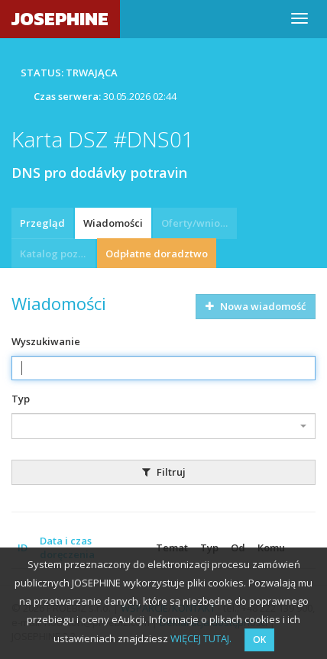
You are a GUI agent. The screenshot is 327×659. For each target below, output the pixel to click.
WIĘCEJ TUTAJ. (200, 638)
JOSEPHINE (59, 18)
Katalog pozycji (57, 253)
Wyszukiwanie (45, 341)
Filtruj (164, 472)
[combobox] (163, 426)
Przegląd (42, 223)
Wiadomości (113, 223)
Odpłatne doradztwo (156, 253)
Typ (20, 398)
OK (259, 639)
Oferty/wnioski (197, 223)
